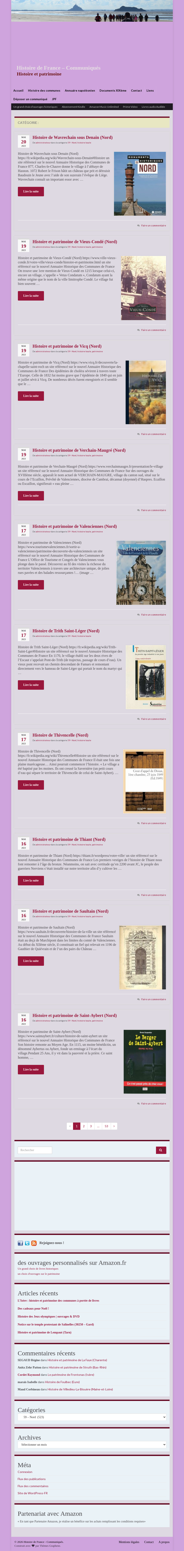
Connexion (25, 1472)
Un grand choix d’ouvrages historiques (35, 106)
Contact (136, 90)
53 (106, 1126)
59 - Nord (72, 142)
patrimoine (97, 247)
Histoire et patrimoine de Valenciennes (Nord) (75, 526)
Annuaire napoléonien (80, 90)
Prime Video (130, 106)
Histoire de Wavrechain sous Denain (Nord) (73, 137)
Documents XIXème (113, 90)
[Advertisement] (92, 54)
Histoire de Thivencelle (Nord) (60, 735)
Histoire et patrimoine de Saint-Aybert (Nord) (75, 1015)
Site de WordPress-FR (33, 1493)
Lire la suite (31, 191)
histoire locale (84, 142)
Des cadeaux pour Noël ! (33, 1308)
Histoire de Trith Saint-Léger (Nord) (66, 630)
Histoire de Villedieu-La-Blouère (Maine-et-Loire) (80, 1389)
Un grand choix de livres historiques (38, 1268)
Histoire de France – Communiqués (56, 68)
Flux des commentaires (33, 1486)
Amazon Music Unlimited (104, 106)
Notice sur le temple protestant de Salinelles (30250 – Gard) (56, 1324)
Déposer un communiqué (30, 99)
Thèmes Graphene (50, 1545)
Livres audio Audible (153, 106)
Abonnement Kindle (73, 106)
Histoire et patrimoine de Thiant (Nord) (69, 839)
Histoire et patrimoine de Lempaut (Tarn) (44, 1332)
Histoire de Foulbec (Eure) (62, 1382)
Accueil (18, 90)
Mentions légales (129, 1542)
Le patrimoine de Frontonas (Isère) (71, 1374)
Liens (150, 90)
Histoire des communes (44, 90)
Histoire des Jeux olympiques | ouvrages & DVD (49, 1316)
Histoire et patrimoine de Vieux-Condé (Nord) (75, 241)
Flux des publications (32, 1479)
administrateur (43, 142)
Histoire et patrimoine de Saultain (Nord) (70, 911)
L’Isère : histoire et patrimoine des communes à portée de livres (58, 1300)
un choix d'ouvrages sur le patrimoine (39, 1273)
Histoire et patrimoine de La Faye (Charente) (77, 1360)
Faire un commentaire (153, 225)
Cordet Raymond (29, 1374)
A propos (164, 1542)
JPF (54, 99)
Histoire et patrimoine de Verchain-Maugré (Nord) (79, 450)
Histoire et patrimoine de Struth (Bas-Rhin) (77, 1367)
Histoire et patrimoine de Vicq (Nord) (67, 346)
